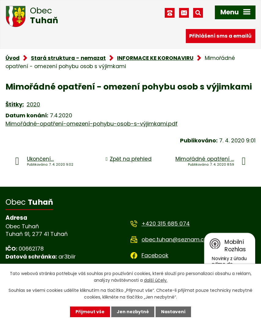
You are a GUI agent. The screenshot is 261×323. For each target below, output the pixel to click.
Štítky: (15, 104)
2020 (33, 104)
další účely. (155, 280)
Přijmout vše (90, 312)
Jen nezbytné (133, 312)
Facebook (155, 255)
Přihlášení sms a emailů (220, 35)
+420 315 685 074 (166, 223)
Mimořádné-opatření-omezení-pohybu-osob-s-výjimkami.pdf (92, 123)
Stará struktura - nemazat (68, 58)
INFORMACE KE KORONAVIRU (155, 58)
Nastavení (173, 312)
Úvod (13, 58)
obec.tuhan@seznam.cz (174, 239)
